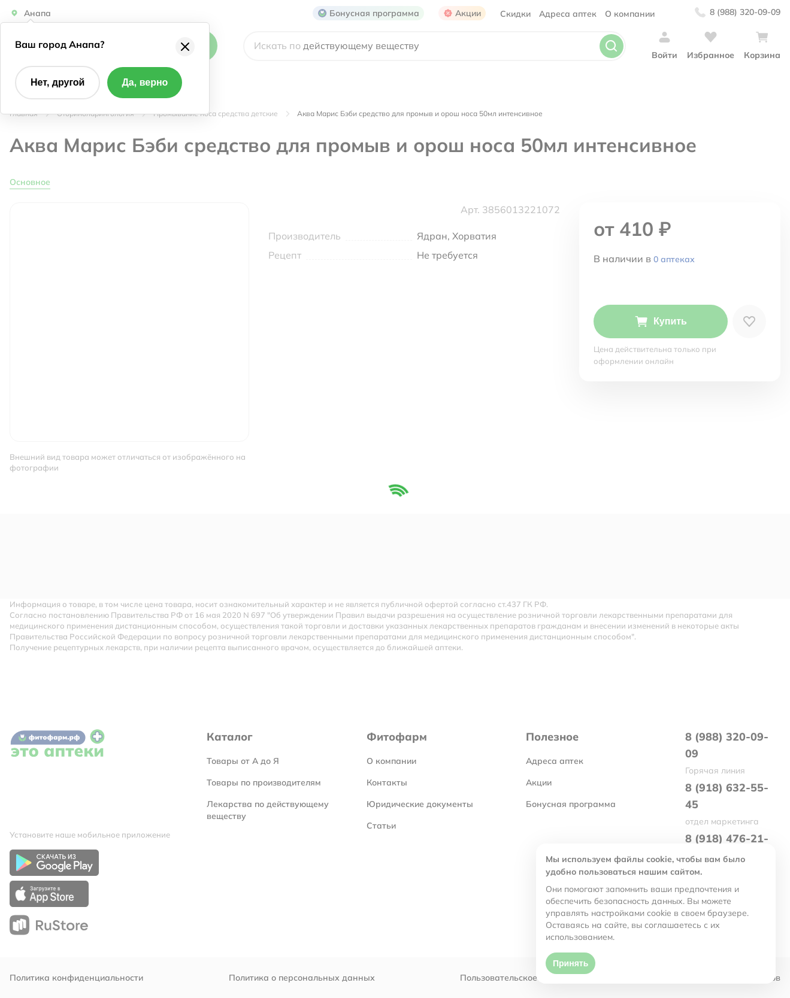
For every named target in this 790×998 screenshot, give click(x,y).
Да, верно (145, 82)
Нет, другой (57, 82)
